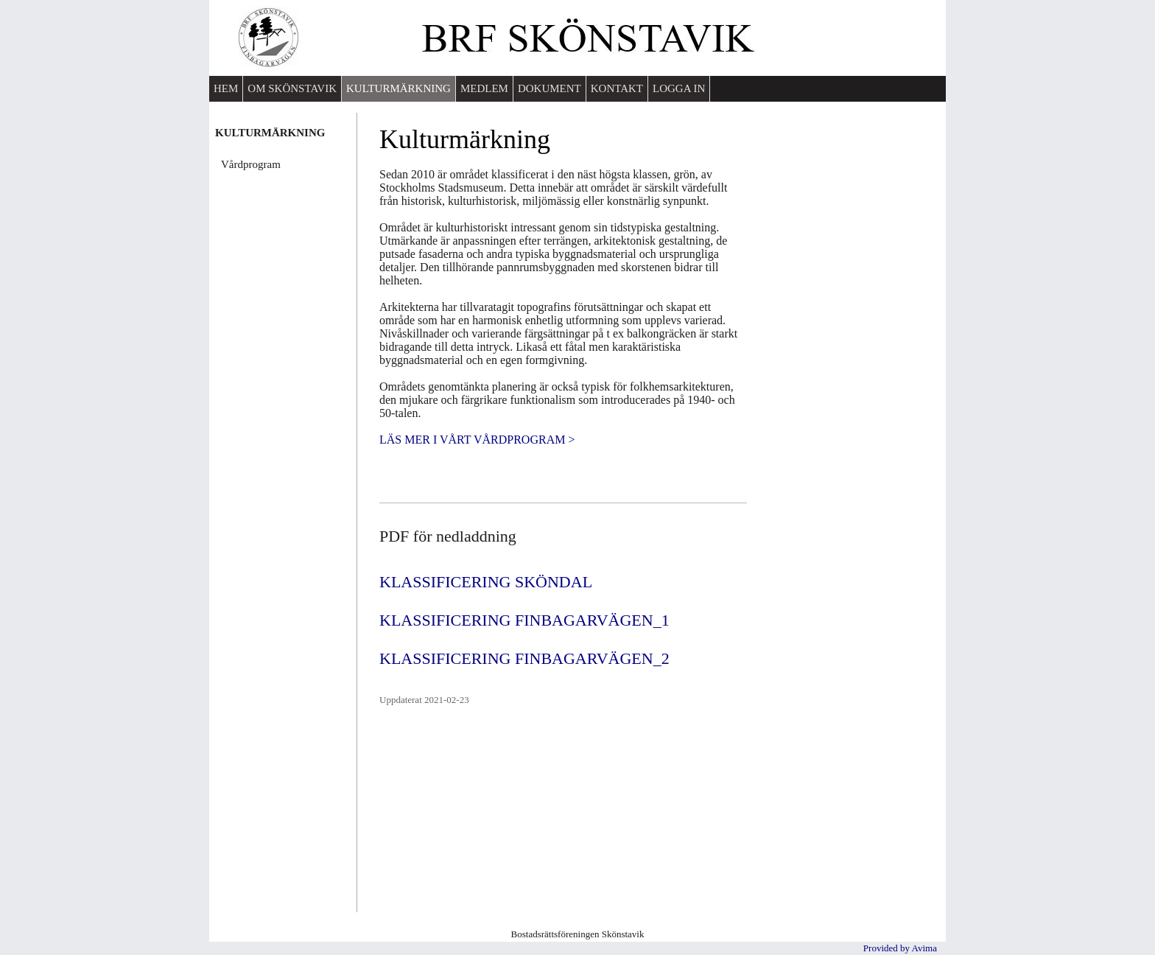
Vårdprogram (251, 164)
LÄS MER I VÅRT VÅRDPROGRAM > (477, 439)
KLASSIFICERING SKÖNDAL (485, 582)
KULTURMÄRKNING (398, 88)
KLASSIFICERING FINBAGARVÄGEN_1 (524, 620)
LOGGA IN (679, 88)
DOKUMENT (549, 88)
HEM (226, 88)
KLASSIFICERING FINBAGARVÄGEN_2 (524, 658)
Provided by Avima (900, 948)
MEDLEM (484, 88)
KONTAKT (617, 88)
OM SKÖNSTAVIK (292, 88)
